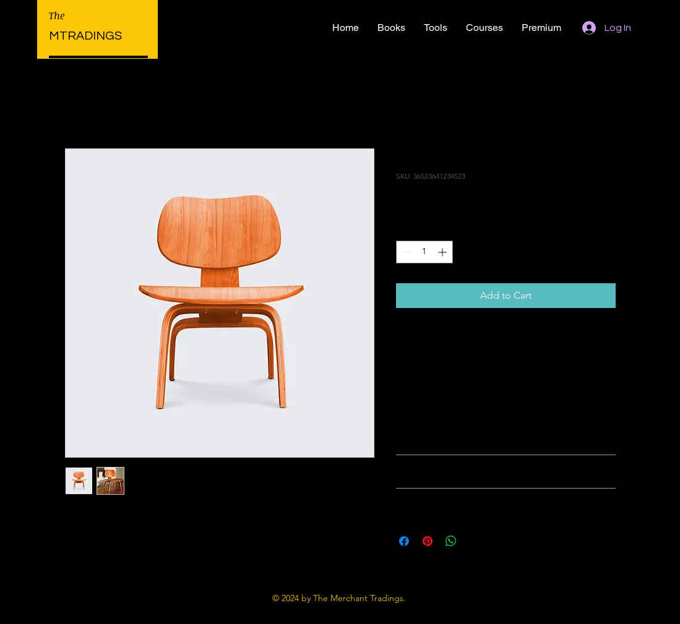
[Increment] (443, 252)
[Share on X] (474, 541)
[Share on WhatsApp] (451, 541)
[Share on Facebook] (404, 541)
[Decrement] (405, 252)
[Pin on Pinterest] (427, 541)
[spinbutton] (424, 252)
